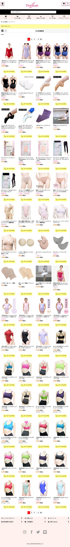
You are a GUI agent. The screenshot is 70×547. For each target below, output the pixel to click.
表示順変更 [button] (40, 31)
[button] (2, 4)
